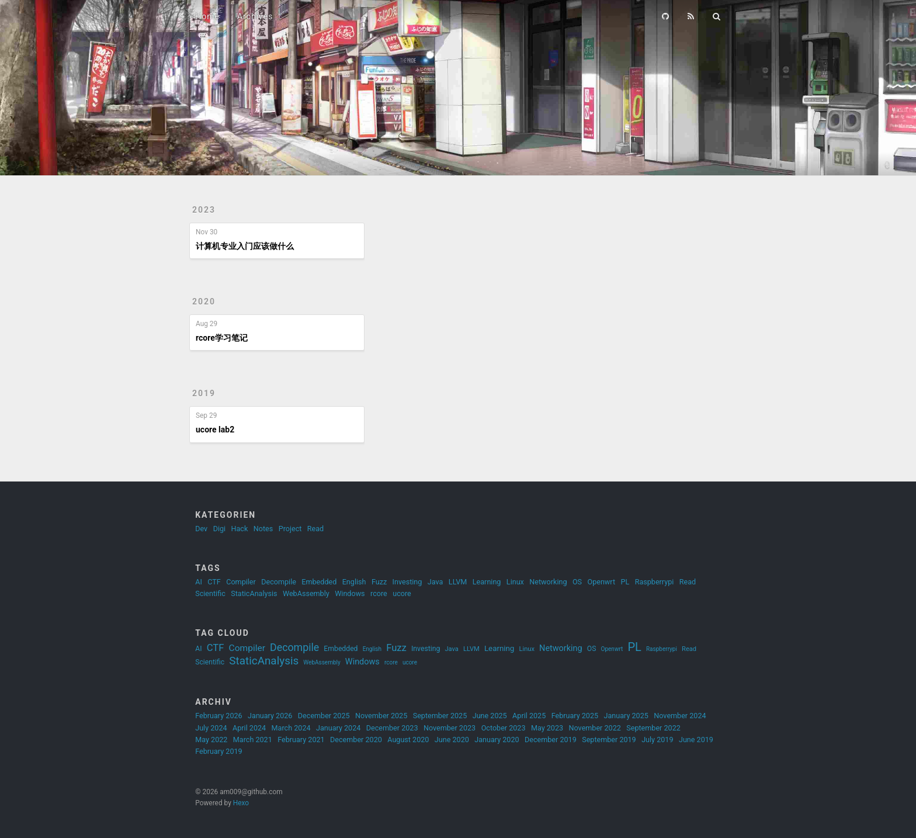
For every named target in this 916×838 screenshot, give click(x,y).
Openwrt (602, 581)
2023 (204, 209)
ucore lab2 (215, 429)
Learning (487, 581)
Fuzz (379, 581)
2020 (204, 301)
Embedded (318, 581)
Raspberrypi (654, 581)
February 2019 (218, 751)
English (354, 581)
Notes (263, 528)
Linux (515, 581)
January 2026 (270, 715)
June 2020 (452, 739)
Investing (407, 581)
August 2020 (408, 739)
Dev (201, 528)
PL (624, 581)
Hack (239, 528)
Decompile (278, 581)
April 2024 (249, 727)
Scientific (210, 593)
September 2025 (440, 715)
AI (198, 581)
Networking (548, 581)
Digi (219, 528)
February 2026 (218, 715)
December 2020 (356, 739)
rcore (378, 593)
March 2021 (252, 739)
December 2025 (324, 715)
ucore (402, 593)
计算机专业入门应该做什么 (245, 246)
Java (435, 581)
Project (290, 528)
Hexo (241, 803)
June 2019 (696, 739)
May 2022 (211, 739)
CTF (214, 581)
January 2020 (496, 739)
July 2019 (657, 739)
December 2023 (392, 727)
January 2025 (626, 715)
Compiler (241, 581)
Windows (350, 593)
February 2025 (574, 715)
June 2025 (490, 715)
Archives (255, 16)
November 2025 (381, 715)
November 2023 (450, 727)
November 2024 (680, 715)
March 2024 (291, 727)
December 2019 (551, 739)
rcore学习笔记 (222, 337)
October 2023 (503, 727)
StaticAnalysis (254, 593)
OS (577, 581)
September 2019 (609, 739)
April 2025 (529, 715)
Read (315, 528)
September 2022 (653, 727)
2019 (204, 393)
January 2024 (338, 727)
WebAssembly (306, 593)
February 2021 (300, 739)
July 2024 (211, 727)
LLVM (458, 581)
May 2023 (547, 727)
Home (207, 16)
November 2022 (595, 727)
